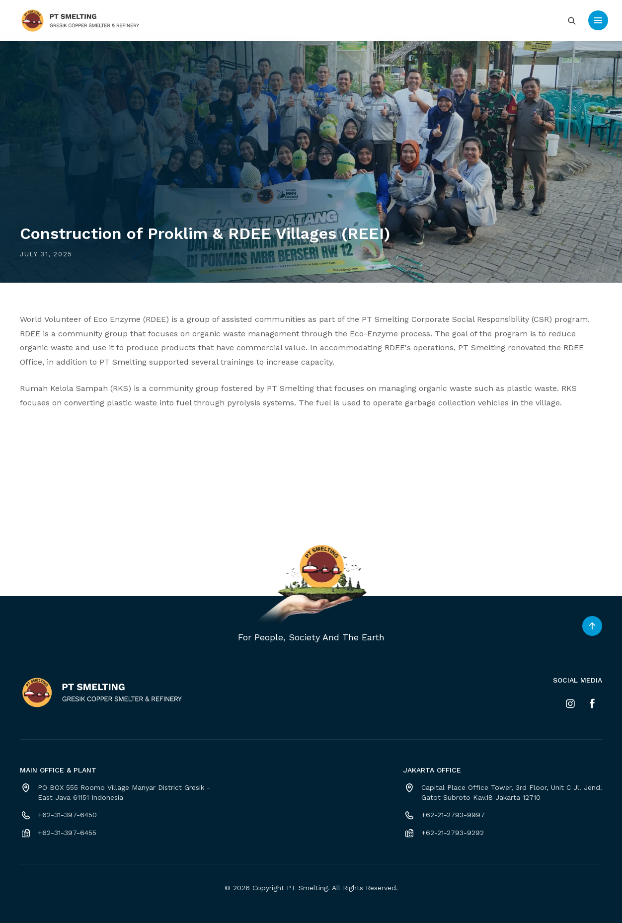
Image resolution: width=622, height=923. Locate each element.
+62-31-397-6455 (67, 833)
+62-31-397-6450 (67, 815)
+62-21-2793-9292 (452, 833)
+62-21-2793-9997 (453, 815)
